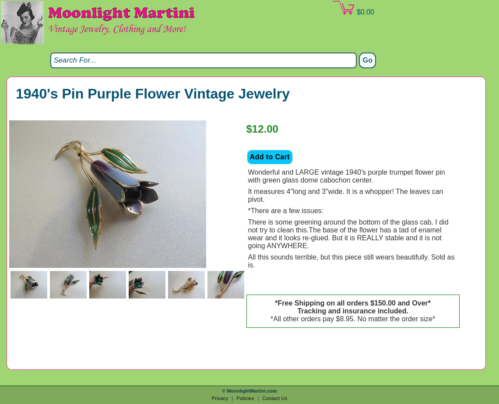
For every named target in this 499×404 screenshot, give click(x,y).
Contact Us (274, 398)
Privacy (219, 398)
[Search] (203, 60)
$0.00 (353, 8)
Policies (245, 398)
